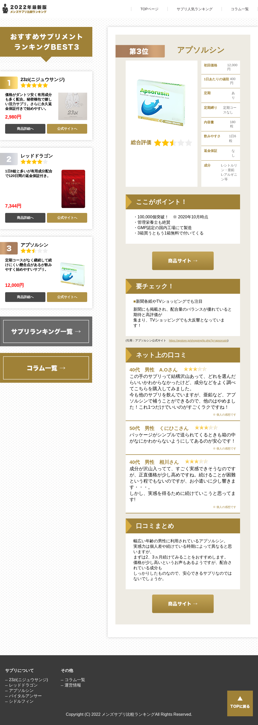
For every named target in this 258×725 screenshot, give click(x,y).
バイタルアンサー (25, 696)
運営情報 (73, 685)
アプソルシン (21, 690)
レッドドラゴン (23, 685)
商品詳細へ (25, 129)
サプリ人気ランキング (195, 9)
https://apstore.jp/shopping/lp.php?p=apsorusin (198, 340)
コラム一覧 (240, 9)
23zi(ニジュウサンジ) (28, 680)
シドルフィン (21, 701)
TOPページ (149, 9)
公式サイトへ (67, 129)
